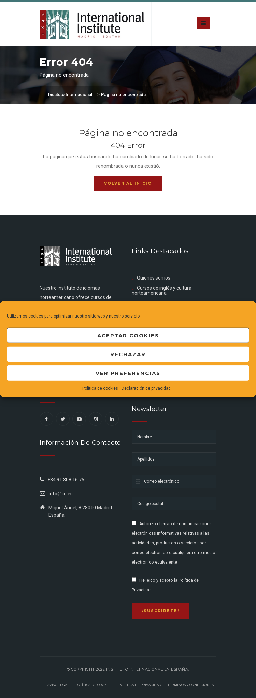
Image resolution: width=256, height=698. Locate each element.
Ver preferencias (128, 373)
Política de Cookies (94, 685)
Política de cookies (100, 388)
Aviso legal (58, 685)
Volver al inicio (128, 183)
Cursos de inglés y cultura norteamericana (161, 290)
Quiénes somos (153, 278)
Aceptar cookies (128, 335)
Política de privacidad (140, 685)
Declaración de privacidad (146, 388)
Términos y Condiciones (191, 685)
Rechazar (128, 354)
